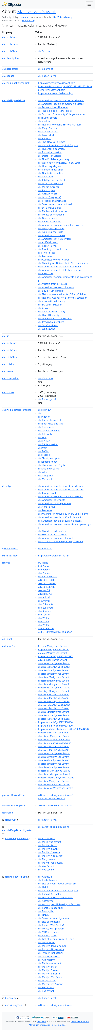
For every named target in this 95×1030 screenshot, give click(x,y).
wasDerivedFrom (13, 795)
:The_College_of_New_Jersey (55, 110)
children (8, 364)
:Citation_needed (49, 430)
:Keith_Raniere (47, 880)
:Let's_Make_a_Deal (50, 207)
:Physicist (44, 138)
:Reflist (43, 451)
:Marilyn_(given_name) (52, 945)
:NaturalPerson (47, 576)
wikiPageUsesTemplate (16, 409)
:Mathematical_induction (53, 211)
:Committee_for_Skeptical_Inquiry (58, 145)
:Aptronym (45, 900)
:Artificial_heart (48, 242)
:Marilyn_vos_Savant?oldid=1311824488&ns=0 (55, 796)
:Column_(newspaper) (51, 311)
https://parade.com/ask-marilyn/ (55, 93)
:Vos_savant (46, 869)
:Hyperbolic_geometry (51, 148)
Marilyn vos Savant (36, 11)
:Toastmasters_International (55, 204)
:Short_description (49, 458)
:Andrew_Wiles (47, 193)
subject (8, 486)
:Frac (42, 437)
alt (5, 336)
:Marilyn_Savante (49, 852)
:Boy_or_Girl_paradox (51, 290)
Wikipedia (41, 1021)
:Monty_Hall (46, 911)
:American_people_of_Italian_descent (59, 270)
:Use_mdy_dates (48, 468)
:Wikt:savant (46, 328)
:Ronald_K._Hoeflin (49, 152)
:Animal (44, 597)
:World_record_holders (52, 531)
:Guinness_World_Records (53, 259)
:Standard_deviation (50, 183)
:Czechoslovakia (48, 131)
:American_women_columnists (56, 287)
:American (45, 548)
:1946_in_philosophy (50, 952)
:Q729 (45, 593)
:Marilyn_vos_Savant (55, 805)
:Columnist (45, 68)
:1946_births (46, 252)
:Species (44, 611)
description (10, 58)
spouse (8, 75)
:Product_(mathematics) (52, 200)
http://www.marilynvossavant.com (56, 83)
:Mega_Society (47, 128)
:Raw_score (45, 273)
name (7, 371)
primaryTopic (14, 1005)
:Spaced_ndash (47, 461)
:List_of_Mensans (49, 921)
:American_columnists (51, 235)
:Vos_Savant (46, 866)
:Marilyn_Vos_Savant (50, 855)
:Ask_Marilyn (46, 838)
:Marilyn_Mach (47, 845)
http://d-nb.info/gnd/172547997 (55, 656)
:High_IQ (44, 409)
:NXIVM (43, 914)
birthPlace (9, 51)
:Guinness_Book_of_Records (55, 318)
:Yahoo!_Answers (49, 956)
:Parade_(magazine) (50, 169)
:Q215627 (47, 583)
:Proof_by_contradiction (52, 249)
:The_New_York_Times (51, 142)
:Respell (44, 454)
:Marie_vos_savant (49, 842)
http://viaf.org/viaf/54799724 (53, 555)
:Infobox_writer (48, 444)
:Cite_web (45, 434)
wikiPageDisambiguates (17, 830)
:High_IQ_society (48, 315)
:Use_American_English (52, 465)
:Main (42, 447)
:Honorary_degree (49, 166)
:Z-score (44, 308)
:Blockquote (46, 427)
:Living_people (47, 117)
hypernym (10, 548)
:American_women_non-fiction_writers (60, 225)
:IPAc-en (44, 441)
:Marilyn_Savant (48, 848)
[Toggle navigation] (89, 4)
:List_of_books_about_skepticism (57, 883)
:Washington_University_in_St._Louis (59, 162)
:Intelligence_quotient (51, 180)
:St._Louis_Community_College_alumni (60, 541)
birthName (10, 44)
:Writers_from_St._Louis (52, 283)
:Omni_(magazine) (49, 197)
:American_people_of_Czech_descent (59, 266)
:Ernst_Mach (46, 135)
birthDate (9, 37)
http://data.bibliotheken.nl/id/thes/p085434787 (63, 729)
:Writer (43, 618)
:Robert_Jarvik (47, 75)
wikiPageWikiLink (13, 100)
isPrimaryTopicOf (13, 805)
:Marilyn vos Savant (52, 646)
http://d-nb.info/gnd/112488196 (55, 722)
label (7, 639)
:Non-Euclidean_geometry (53, 159)
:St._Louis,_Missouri (50, 304)
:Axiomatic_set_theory (51, 301)
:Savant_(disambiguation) (53, 826)
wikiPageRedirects (17, 838)
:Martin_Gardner (48, 187)
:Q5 (44, 590)
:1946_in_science (48, 932)
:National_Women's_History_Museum (59, 124)
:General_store (47, 218)
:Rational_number (49, 221)
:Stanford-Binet (48, 325)
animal (24, 17)
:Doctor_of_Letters (49, 155)
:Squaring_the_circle (50, 232)
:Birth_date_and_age (50, 423)
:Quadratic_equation (50, 173)
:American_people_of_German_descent (60, 103)
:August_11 (45, 876)
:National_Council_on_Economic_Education (62, 297)
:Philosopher (46, 190)
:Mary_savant (47, 859)
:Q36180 (46, 586)
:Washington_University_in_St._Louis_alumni (63, 263)
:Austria (44, 121)
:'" (40, 413)
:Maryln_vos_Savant (50, 862)
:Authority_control (49, 420)
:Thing (43, 562)
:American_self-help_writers (54, 238)
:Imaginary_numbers (51, 322)
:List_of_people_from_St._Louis (56, 939)
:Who (42, 472)
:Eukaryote (45, 604)
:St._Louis (45, 51)
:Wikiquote (45, 475)
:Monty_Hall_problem (51, 228)
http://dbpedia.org (62, 17)
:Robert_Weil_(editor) (51, 925)
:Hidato (43, 887)
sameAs (10, 555)
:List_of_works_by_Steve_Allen (55, 897)
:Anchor (44, 416)
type (6, 562)
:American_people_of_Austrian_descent (61, 100)
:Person (44, 566)
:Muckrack (45, 479)
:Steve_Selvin (46, 942)
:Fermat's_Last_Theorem (53, 107)
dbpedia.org (29, 20)
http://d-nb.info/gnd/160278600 (55, 725)
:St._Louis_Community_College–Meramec (62, 114)
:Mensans (45, 256)
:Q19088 (46, 580)
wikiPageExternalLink (16, 83)
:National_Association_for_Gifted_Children (62, 294)
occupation (10, 68)
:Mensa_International (51, 214)
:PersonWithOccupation (55, 631)
